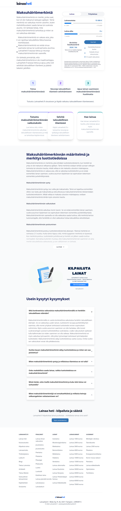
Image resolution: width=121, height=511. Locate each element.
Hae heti (93, 42)
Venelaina (55, 462)
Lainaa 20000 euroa (76, 465)
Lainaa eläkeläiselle (93, 465)
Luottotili (39, 471)
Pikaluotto (39, 464)
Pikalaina (39, 456)
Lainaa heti (23, 439)
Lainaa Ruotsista (58, 469)
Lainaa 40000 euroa (76, 473)
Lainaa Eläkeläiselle (59, 483)
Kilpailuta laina (24, 446)
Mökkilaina (56, 454)
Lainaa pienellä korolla (44, 479)
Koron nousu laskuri (93, 458)
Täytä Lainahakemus (60, 420)
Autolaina (55, 439)
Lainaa (71, 14)
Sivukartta (22, 487)
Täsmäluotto (90, 443)
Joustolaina (39, 445)
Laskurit (22, 458)
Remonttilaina (57, 450)
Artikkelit (22, 469)
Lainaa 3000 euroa (75, 446)
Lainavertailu (23, 450)
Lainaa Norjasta (58, 473)
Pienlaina (39, 452)
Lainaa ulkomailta (58, 465)
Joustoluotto (40, 449)
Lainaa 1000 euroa (75, 439)
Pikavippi (39, 460)
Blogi (20, 462)
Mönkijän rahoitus (92, 439)
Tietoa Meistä (23, 473)
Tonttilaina (90, 473)
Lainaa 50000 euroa (76, 477)
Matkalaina (56, 446)
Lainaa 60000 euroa (76, 481)
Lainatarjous (40, 483)
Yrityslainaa (92, 14)
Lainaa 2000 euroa (75, 443)
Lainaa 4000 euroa (75, 450)
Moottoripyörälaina (59, 443)
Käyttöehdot (23, 483)
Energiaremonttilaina (93, 454)
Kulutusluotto (24, 443)
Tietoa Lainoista (24, 465)
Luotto (38, 468)
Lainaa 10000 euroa (76, 458)
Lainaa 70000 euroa (76, 484)
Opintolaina (90, 469)
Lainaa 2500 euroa (92, 446)
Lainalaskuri (40, 487)
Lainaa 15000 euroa (76, 462)
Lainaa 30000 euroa (76, 469)
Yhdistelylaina (24, 454)
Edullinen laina (41, 475)
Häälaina (55, 458)
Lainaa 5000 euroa (75, 454)
